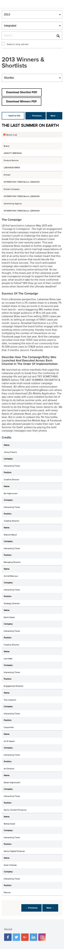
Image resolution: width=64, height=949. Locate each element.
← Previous (36, 115)
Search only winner (18, 44)
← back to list (13, 115)
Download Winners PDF (21, 101)
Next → (54, 115)
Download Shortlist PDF (21, 92)
